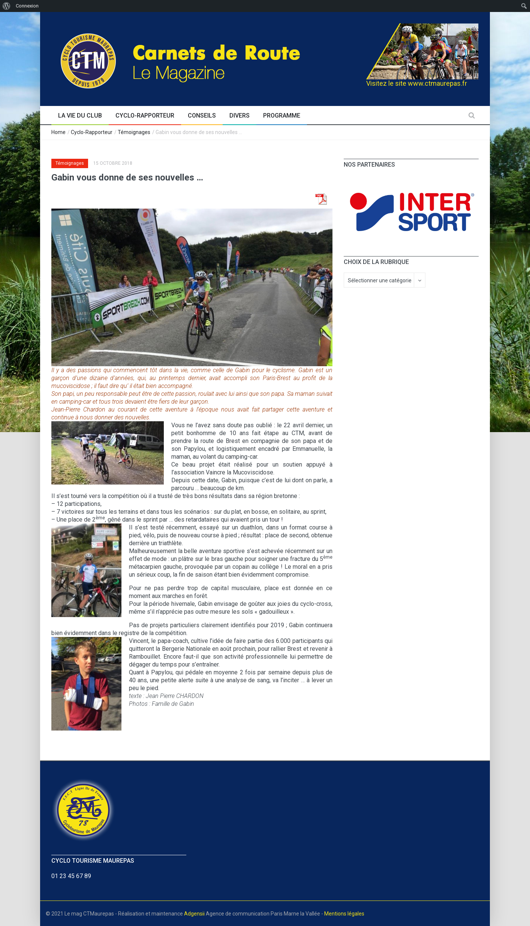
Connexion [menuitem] (27, 6)
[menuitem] (6, 6)
